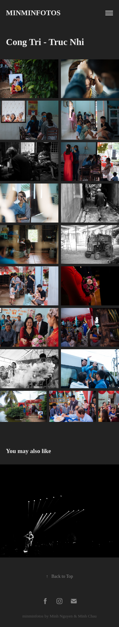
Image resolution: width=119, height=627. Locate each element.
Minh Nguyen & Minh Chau (73, 616)
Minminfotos (33, 13)
